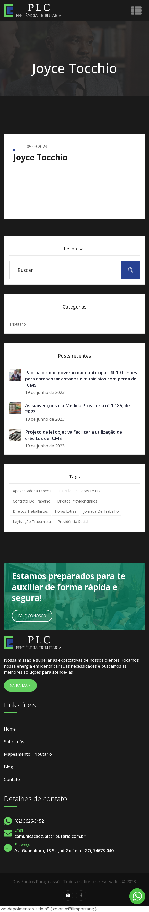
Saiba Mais (20, 685)
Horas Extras (66, 511)
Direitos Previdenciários (77, 501)
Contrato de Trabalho (31, 501)
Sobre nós (14, 741)
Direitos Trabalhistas (30, 511)
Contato (12, 779)
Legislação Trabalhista (32, 521)
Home (10, 729)
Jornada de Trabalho (101, 511)
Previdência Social (73, 521)
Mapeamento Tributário (28, 754)
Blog (8, 767)
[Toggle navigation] (136, 10)
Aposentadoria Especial (32, 490)
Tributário (17, 324)
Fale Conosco (32, 615)
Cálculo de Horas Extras (79, 490)
